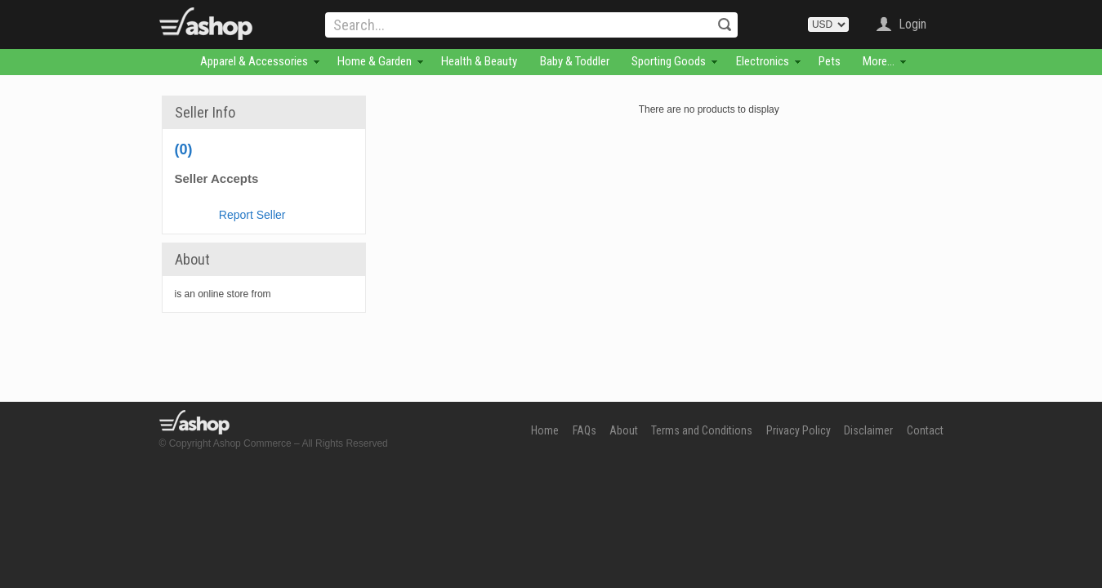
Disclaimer (868, 430)
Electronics (762, 61)
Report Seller (252, 214)
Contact (925, 430)
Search (724, 24)
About (623, 430)
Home (545, 430)
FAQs (584, 430)
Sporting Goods (668, 61)
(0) (184, 149)
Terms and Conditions (701, 430)
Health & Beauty (479, 61)
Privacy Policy (798, 430)
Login (912, 24)
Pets (830, 61)
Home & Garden (374, 61)
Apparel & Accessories (254, 61)
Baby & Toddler (574, 61)
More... (879, 61)
